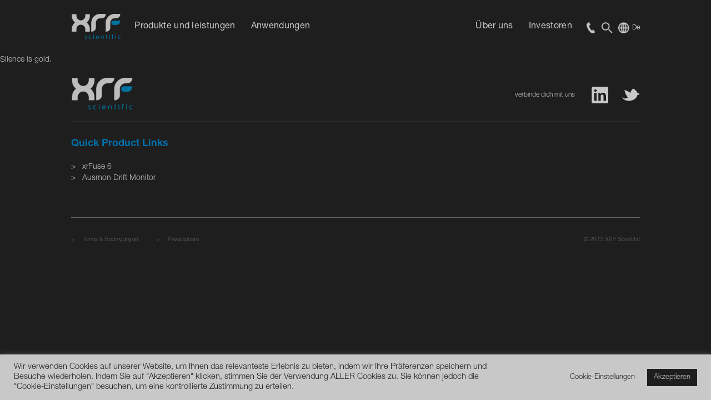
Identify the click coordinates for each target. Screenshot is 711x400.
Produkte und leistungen (184, 26)
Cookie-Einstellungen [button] (602, 377)
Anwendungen (281, 26)
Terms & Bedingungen (110, 240)
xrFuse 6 (97, 167)
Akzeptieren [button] (672, 377)
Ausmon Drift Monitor (119, 178)
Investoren (550, 26)
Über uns (494, 26)
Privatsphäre (183, 240)
